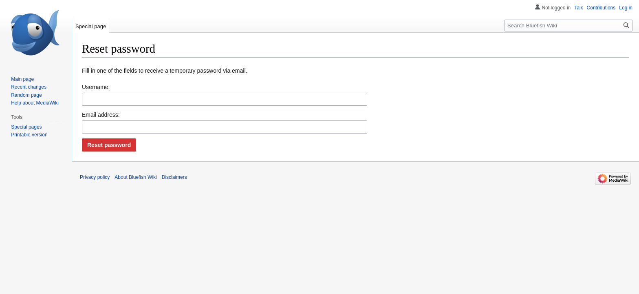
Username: (96, 87)
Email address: (101, 114)
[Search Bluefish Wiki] (568, 25)
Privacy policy (95, 177)
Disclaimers (174, 177)
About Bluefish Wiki (135, 177)
